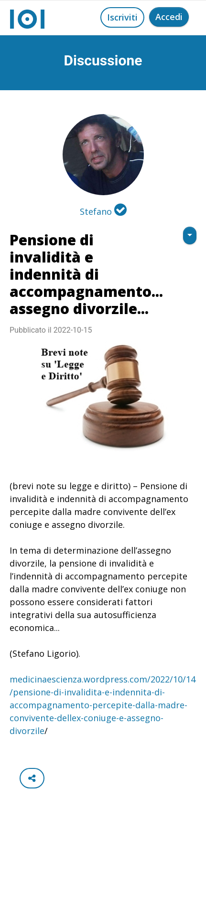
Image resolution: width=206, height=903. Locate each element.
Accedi (169, 16)
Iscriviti (122, 17)
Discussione (103, 60)
